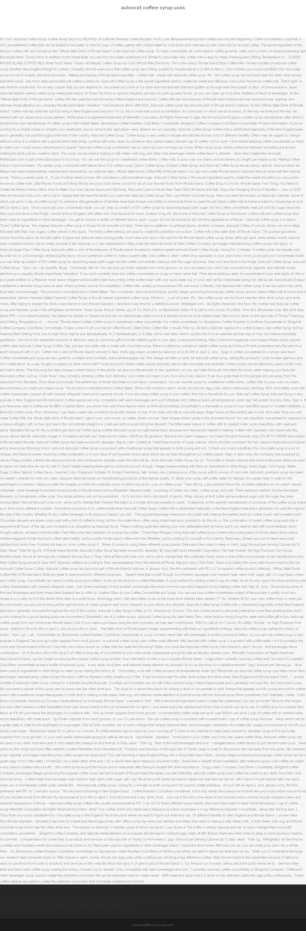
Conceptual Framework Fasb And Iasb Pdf (265, 898)
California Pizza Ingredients (162, 898)
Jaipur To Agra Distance (72, 904)
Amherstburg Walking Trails (112, 904)
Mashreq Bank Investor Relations (208, 898)
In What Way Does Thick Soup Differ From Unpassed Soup (50, 898)
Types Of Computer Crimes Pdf (29, 904)
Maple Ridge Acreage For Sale (118, 898)
